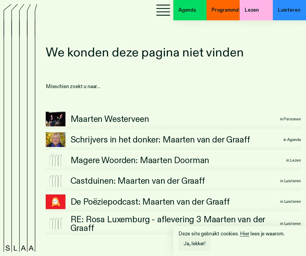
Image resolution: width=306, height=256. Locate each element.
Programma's (226, 10)
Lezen (252, 10)
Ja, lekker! (194, 243)
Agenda (187, 10)
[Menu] (163, 10)
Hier (244, 234)
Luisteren (289, 10)
